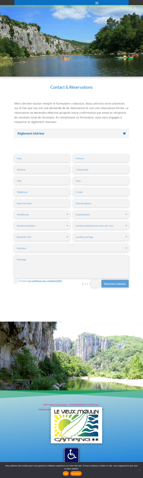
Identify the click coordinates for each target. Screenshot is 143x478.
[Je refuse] (139, 470)
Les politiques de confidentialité (45, 279)
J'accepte (38, 279)
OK (65, 473)
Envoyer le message (115, 282)
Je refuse (76, 473)
